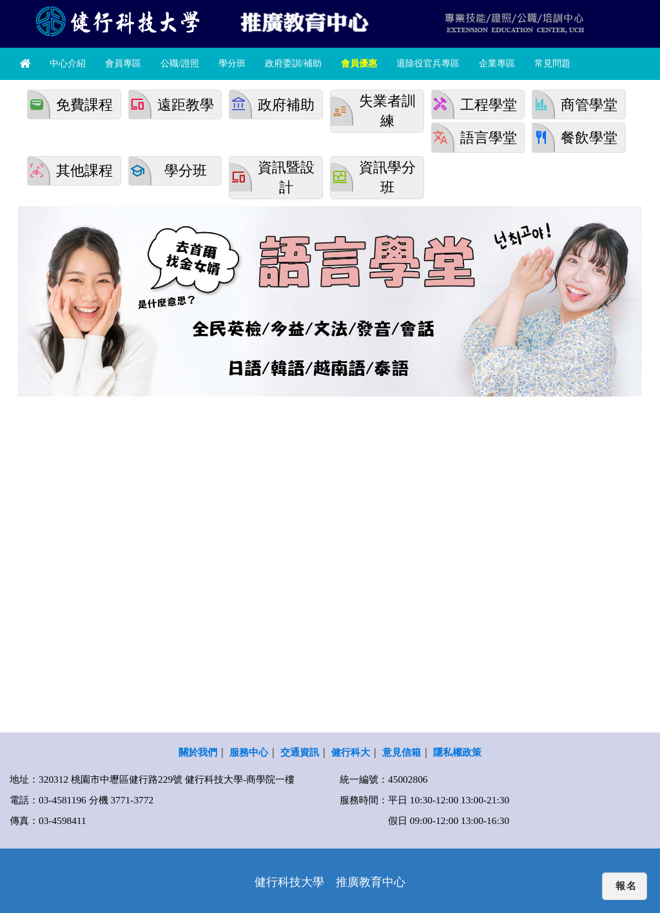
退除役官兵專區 (428, 63)
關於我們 (198, 752)
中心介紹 (68, 63)
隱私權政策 (457, 752)
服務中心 (248, 752)
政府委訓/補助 (293, 63)
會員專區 (123, 63)
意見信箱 (401, 752)
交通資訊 (299, 752)
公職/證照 (179, 63)
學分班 (232, 63)
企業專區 (497, 63)
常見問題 (552, 63)
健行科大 (350, 752)
